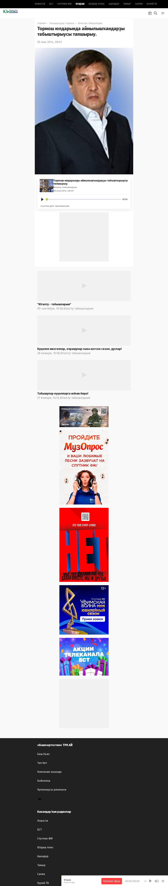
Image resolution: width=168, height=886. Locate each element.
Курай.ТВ (152, 3)
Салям (139, 3)
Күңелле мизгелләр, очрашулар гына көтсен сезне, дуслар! (79, 349)
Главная (41, 23)
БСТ (51, 3)
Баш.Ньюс (43, 754)
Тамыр (127, 3)
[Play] (42, 199)
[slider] (83, 199)
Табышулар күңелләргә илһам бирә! (62, 393)
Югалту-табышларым (78, 308)
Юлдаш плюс (97, 3)
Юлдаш (80, 3)
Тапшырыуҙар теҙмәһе (61, 23)
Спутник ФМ (64, 3)
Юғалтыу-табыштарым (90, 23)
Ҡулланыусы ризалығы (51, 789)
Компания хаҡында (49, 771)
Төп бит (42, 762)
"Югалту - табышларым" (54, 304)
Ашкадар (114, 3)
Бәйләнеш (43, 780)
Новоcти (40, 3)
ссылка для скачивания (55, 205)
